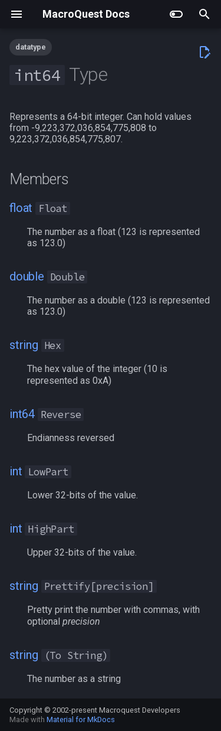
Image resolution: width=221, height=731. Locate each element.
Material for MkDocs (81, 719)
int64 (22, 414)
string (23, 345)
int (15, 471)
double (26, 276)
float (20, 208)
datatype (30, 47)
